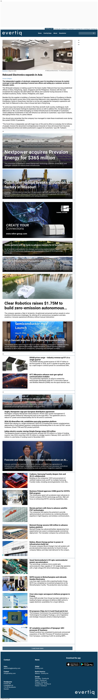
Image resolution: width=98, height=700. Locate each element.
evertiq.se (94, 29)
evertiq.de (57, 29)
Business (5, 71)
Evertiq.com (39, 668)
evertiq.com (48, 29)
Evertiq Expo (48, 33)
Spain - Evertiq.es (40, 680)
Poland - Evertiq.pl (41, 682)
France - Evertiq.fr (41, 686)
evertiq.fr (71, 29)
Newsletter (62, 33)
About (55, 33)
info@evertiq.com (10, 673)
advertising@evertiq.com (12, 668)
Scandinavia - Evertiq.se (43, 684)
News (40, 33)
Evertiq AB (12, 33)
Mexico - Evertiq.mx (41, 673)
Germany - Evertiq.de (42, 678)
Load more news (37, 648)
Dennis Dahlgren (7, 78)
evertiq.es (64, 29)
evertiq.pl (86, 29)
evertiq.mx (79, 29)
